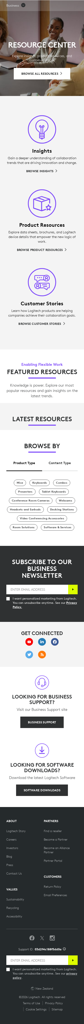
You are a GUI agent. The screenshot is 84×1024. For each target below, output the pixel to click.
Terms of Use (31, 1003)
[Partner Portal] (53, 861)
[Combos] (61, 483)
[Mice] (20, 483)
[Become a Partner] (55, 839)
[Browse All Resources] (42, 73)
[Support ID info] (64, 949)
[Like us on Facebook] (31, 938)
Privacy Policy (54, 1003)
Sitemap (57, 1009)
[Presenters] (25, 492)
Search (68, 5)
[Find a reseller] (53, 831)
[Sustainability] (15, 899)
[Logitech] (28, 5)
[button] (16, 16)
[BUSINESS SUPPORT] (42, 722)
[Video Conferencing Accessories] (42, 518)
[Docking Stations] (62, 509)
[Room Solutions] (24, 527)
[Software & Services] (57, 527)
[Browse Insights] (42, 171)
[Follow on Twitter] (42, 938)
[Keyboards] (39, 483)
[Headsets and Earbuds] (25, 509)
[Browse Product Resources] (42, 250)
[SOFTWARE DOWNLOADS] (42, 790)
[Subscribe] (73, 589)
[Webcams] (65, 500)
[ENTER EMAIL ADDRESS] (37, 589)
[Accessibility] (14, 916)
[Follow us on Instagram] (52, 938)
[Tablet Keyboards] (54, 492)
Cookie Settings (36, 1009)
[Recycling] (12, 908)
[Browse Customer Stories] (41, 324)
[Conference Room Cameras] (30, 500)
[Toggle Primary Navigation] (79, 5)
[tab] (24, 462)
